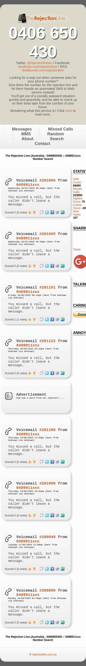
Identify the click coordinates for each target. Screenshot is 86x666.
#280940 (47, 537)
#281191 (47, 287)
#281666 (47, 180)
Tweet (76, 249)
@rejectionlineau (39, 63)
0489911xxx (27, 185)
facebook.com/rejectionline (37, 66)
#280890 (47, 590)
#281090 (47, 483)
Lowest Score (77, 206)
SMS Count (76, 181)
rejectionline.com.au (44, 654)
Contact (42, 143)
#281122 (47, 341)
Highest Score (78, 200)
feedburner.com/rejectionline (43, 70)
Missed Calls (77, 190)
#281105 (47, 430)
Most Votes (76, 213)
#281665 (47, 234)
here (69, 111)
